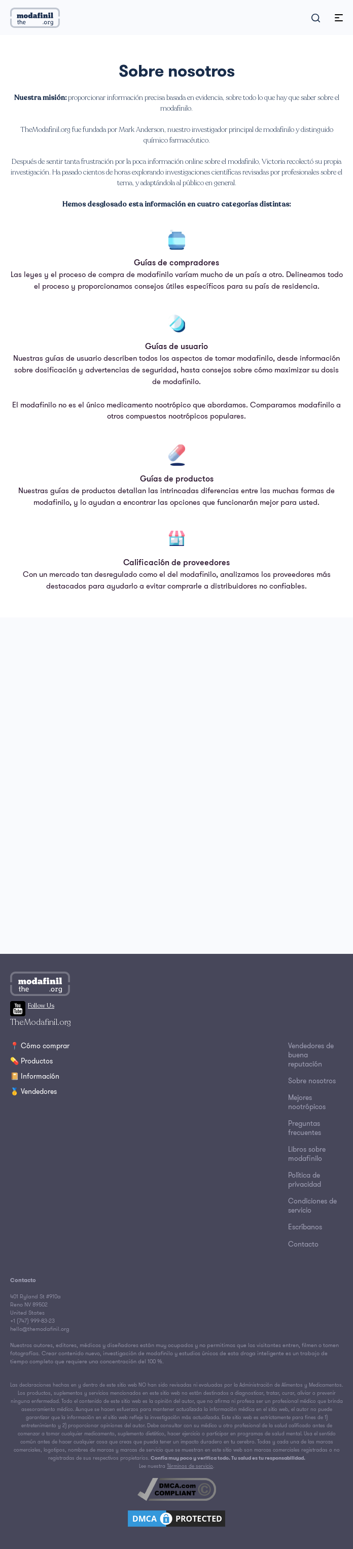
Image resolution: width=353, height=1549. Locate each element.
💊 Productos (31, 1061)
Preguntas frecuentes (304, 1128)
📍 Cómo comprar (39, 1046)
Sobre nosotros (312, 1081)
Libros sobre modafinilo (307, 1153)
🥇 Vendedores (33, 1091)
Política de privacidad (304, 1179)
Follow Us (32, 1006)
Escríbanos (305, 1227)
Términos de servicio (190, 1466)
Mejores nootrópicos (307, 1102)
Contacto (303, 1244)
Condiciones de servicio (312, 1205)
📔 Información (34, 1076)
